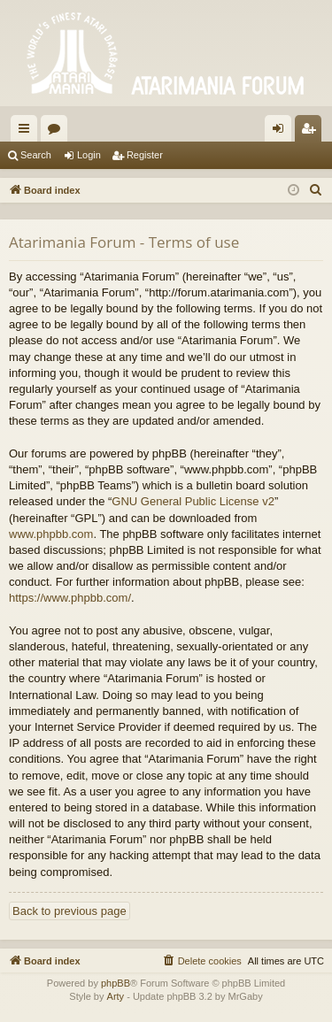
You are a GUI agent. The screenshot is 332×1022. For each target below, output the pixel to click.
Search (35, 155)
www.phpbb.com (51, 534)
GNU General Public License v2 (193, 501)
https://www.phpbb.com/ (70, 597)
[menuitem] (316, 190)
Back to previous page (69, 911)
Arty (116, 996)
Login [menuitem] (282, 132)
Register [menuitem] (312, 132)
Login (89, 155)
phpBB (115, 983)
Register (145, 155)
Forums (57, 132)
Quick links (27, 132)
